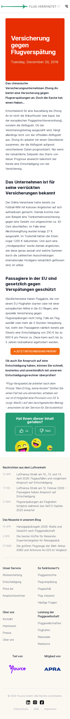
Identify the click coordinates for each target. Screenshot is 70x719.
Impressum (9, 626)
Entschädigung (12, 582)
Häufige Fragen (47, 602)
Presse (7, 633)
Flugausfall (44, 588)
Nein (45, 431)
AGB (36, 708)
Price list (8, 588)
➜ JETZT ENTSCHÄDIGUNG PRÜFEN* (35, 351)
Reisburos (44, 644)
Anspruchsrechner (14, 595)
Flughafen (44, 630)
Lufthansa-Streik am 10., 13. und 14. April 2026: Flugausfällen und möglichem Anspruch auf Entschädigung (41, 478)
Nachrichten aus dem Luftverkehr (24, 467)
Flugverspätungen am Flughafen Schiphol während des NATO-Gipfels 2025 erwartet (39, 506)
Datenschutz (21, 708)
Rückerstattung (12, 575)
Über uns (8, 639)
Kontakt (8, 619)
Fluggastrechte (47, 575)
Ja (23, 431)
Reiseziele (44, 637)
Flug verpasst (46, 595)
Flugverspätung (47, 582)
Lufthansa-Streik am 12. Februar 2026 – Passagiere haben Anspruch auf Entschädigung (41, 492)
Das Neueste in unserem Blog (22, 519)
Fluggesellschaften (49, 623)
